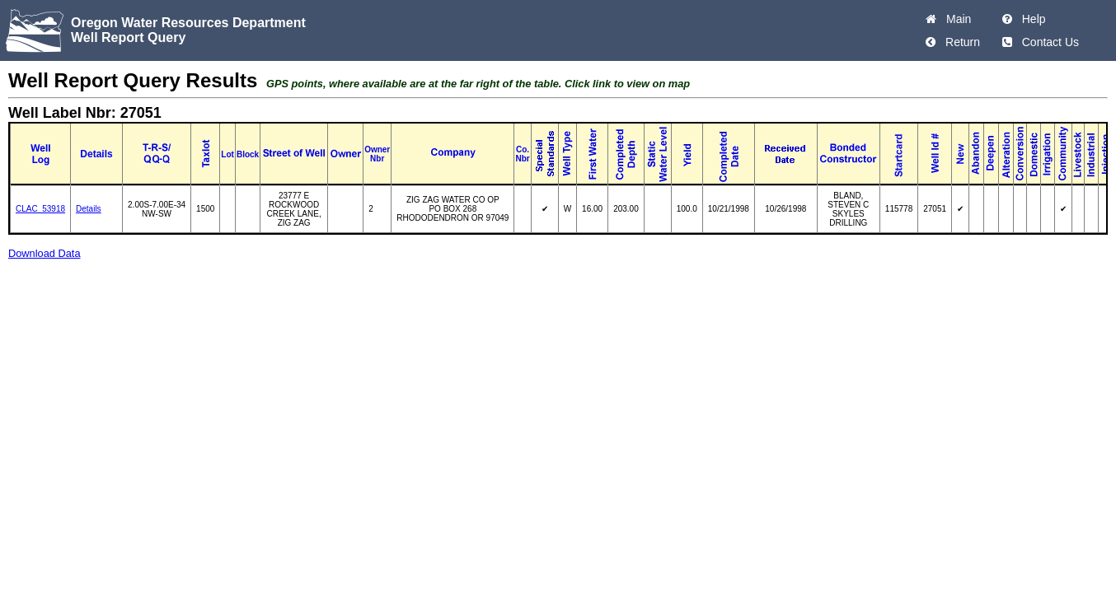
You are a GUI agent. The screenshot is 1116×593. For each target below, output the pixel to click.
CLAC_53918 (40, 208)
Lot (227, 154)
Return (959, 42)
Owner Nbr (377, 154)
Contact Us (1047, 42)
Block (248, 154)
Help (1030, 19)
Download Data (44, 253)
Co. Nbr (522, 154)
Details (88, 208)
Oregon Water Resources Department (188, 23)
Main (955, 19)
